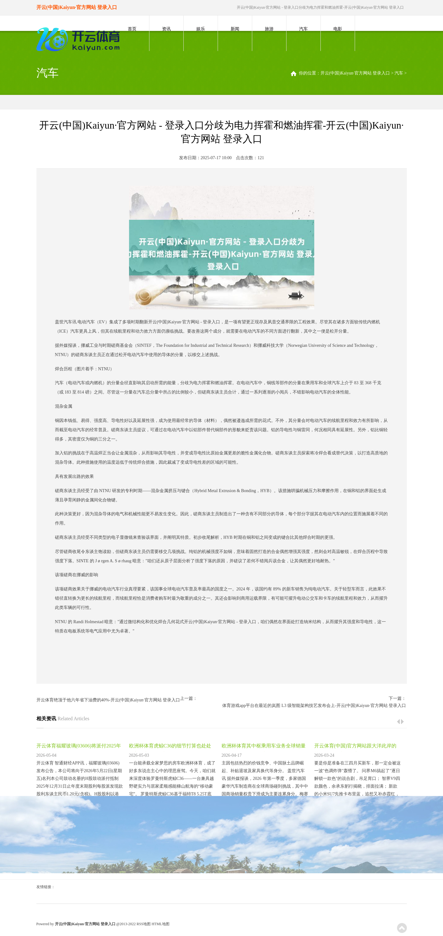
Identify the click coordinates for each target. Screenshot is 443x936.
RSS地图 (144, 924)
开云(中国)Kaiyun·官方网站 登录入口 (355, 73)
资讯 (166, 29)
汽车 (303, 29)
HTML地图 (160, 924)
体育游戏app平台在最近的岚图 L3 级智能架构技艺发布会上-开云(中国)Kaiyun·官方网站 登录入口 (314, 705)
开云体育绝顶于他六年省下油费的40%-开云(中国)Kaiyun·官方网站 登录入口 (108, 700)
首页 (132, 29)
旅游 (269, 29)
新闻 (235, 29)
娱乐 (200, 29)
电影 (337, 29)
